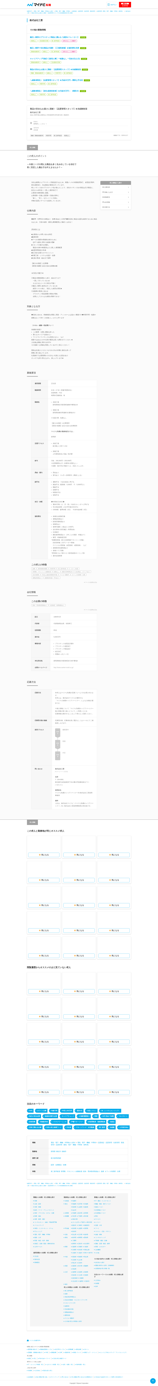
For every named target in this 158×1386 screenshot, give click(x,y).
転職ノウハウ (77, 1352)
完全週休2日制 (69, 1309)
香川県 (80, 1266)
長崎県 (86, 1272)
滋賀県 (74, 1246)
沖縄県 (81, 1278)
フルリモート (123, 1116)
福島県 (86, 1207)
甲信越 (67, 1228)
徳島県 (74, 1266)
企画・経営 (37, 1204)
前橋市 (64, 1151)
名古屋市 (86, 1243)
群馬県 (53, 1151)
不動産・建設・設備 (101, 1240)
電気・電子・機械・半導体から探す (43, 11)
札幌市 (74, 1201)
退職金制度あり (69, 1312)
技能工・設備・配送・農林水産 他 (44, 1243)
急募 (102, 1171)
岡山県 (86, 1257)
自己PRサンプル (60, 1349)
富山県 (74, 1234)
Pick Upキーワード (44, 1358)
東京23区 (89, 1222)
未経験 (112, 1127)
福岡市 (81, 1281)
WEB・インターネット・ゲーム (43, 1228)
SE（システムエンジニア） (110, 1111)
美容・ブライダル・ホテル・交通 (44, 1213)
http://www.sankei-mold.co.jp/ (63, 667)
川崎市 (80, 1225)
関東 (96, 1116)
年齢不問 (54, 1111)
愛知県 (86, 1237)
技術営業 (32, 1122)
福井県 (86, 1234)
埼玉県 (74, 1216)
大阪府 (86, 1246)
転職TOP (29, 11)
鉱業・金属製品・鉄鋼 (58, 1165)
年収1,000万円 (67, 1111)
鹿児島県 (75, 1278)
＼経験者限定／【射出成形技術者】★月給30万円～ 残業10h (54, 91)
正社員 (68, 1127)
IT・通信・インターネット (103, 1201)
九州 (66, 1272)
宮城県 (86, 1204)
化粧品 (112, 1122)
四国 (66, 1266)
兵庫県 (74, 1250)
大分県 (80, 1275)
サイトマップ (55, 1377)
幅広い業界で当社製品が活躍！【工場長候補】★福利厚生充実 (54, 48)
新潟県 (74, 1228)
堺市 (85, 1253)
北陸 (66, 1234)
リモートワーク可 (70, 1303)
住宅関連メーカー (100, 1210)
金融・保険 (98, 1234)
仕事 (60, 1352)
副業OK (67, 1306)
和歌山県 (86, 1250)
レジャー (97, 1222)
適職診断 (53, 1352)
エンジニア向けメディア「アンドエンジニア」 (114, 1352)
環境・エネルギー (100, 1246)
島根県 (80, 1257)
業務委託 (37, 1262)
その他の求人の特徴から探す (73, 1321)
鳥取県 (74, 1257)
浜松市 (80, 1243)
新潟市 (74, 1231)
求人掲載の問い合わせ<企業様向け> (82, 1377)
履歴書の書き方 (32, 1349)
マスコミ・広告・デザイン (103, 1231)
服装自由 (67, 1315)
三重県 (74, 1240)
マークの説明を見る (91, 582)
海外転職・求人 (80, 1364)
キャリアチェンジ (68, 1116)
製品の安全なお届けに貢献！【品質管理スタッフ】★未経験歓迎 (55, 69)
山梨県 (80, 1228)
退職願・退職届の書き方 (35, 1352)
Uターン (86, 1349)
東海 (66, 1237)
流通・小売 (98, 1225)
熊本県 (74, 1275)
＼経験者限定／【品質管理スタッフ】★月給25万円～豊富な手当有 (56, 80)
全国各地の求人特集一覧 (102, 1268)
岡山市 (74, 1263)
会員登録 (125, 5)
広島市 (80, 1263)
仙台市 (74, 1210)
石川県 (80, 1234)
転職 (29, 1358)
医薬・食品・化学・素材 (41, 1240)
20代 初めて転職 (108, 1116)
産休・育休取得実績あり (91, 1171)
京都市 (74, 1253)
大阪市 (80, 1253)
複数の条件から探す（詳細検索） (105, 1265)
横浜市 (74, 1225)
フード (97, 1228)
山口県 (80, 1260)
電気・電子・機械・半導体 (62, 11)
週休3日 (79, 1111)
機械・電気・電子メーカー (103, 1204)
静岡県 (80, 1237)
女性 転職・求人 (68, 1364)
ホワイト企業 (41, 1111)
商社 (96, 1216)
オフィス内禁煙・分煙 (112, 1171)
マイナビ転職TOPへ (35, 1340)
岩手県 (80, 1204)
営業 (35, 1201)
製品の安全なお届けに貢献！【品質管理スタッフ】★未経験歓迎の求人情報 (52, 13)
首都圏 (67, 1216)
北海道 (67, 1201)
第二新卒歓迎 (55, 1171)
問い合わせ (65, 1377)
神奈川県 (75, 1219)
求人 (35, 1358)
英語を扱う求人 (47, 1370)
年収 (46, 1352)
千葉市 (83, 1222)
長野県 (86, 1228)
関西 (66, 1246)
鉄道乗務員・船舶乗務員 (96, 1122)
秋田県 (74, 1207)
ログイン (113, 5)
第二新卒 (102, 1127)
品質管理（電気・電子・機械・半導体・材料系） (110, 11)
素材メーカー (99, 1207)
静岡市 (74, 1243)
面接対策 (67, 1352)
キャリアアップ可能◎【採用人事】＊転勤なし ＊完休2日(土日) (55, 59)
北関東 (67, 1213)
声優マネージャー (77, 1122)
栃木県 (80, 1213)
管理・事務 (37, 1207)
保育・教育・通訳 (39, 1219)
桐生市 (58, 1151)
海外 (66, 1284)
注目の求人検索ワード (54, 1127)
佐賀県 (80, 1272)
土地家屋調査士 (84, 1116)
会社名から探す (99, 1262)
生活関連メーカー (100, 1213)
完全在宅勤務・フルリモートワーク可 (76, 1300)
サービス (97, 1219)
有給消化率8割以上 (70, 1297)
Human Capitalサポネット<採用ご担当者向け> (109, 1377)
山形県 (80, 1207)
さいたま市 (75, 1222)
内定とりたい (91, 1111)
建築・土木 (37, 1237)
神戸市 (91, 1253)
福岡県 (74, 1272)
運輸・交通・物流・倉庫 (102, 1243)
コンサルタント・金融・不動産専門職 (45, 1222)
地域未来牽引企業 (51, 1116)
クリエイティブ (39, 1225)
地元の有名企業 (34, 1116)
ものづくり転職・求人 (53, 1364)
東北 (66, 1204)
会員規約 (30, 1377)
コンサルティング (100, 1237)
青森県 (74, 1204)
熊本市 (87, 1281)
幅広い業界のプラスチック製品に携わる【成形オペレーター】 (54, 37)
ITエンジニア (38, 1231)
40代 (30, 1111)
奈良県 (80, 1250)
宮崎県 (86, 1275)
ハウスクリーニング (59, 1122)
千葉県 (80, 1216)
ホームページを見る (62, 771)
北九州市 (75, 1281)
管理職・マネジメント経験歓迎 (71, 1171)
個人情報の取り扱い (42, 1377)
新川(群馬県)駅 (56, 1158)
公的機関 (97, 1250)
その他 (97, 1253)
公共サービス (38, 1246)
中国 (66, 1257)
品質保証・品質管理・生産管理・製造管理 (83, 11)
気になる (45, 855)
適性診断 (78, 1349)
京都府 (80, 1246)
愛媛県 (86, 1266)
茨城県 (74, 1213)
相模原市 (86, 1225)
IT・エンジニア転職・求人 (36, 1364)
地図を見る (59, 785)
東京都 (86, 1216)
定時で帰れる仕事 (35, 1127)
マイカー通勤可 (69, 1318)
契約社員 (37, 1259)
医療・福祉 (37, 1216)
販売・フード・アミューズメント (44, 1210)
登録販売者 (44, 1122)
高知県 (74, 1269)
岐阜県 (74, 1237)
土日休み (97, 1280)
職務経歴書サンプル (46, 1349)
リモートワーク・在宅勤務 (85, 1127)
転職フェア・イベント (90, 1352)
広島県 (74, 1260)
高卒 (96, 1286)
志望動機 (70, 1349)
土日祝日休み (124, 1127)
